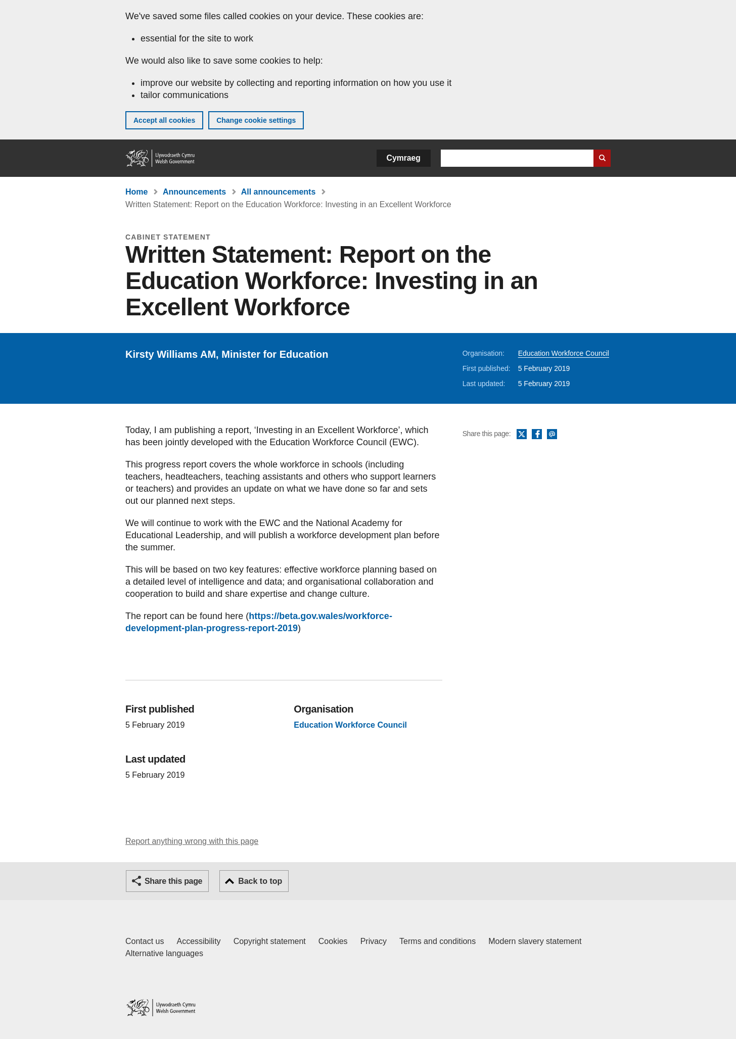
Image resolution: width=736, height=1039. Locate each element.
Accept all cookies (164, 120)
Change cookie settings (256, 120)
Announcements (194, 191)
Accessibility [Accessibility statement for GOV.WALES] (198, 941)
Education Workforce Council (563, 353)
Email (552, 434)
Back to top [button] (260, 881)
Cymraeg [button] (404, 158)
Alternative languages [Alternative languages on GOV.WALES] (164, 953)
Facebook (537, 434)
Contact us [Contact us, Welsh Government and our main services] (144, 941)
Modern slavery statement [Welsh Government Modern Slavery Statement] (534, 941)
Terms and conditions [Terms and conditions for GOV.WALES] (437, 941)
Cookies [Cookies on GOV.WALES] (333, 941)
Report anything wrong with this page (191, 841)
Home (136, 191)
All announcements (278, 191)
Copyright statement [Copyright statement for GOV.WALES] (270, 941)
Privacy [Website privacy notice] (373, 941)
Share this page (173, 881)
